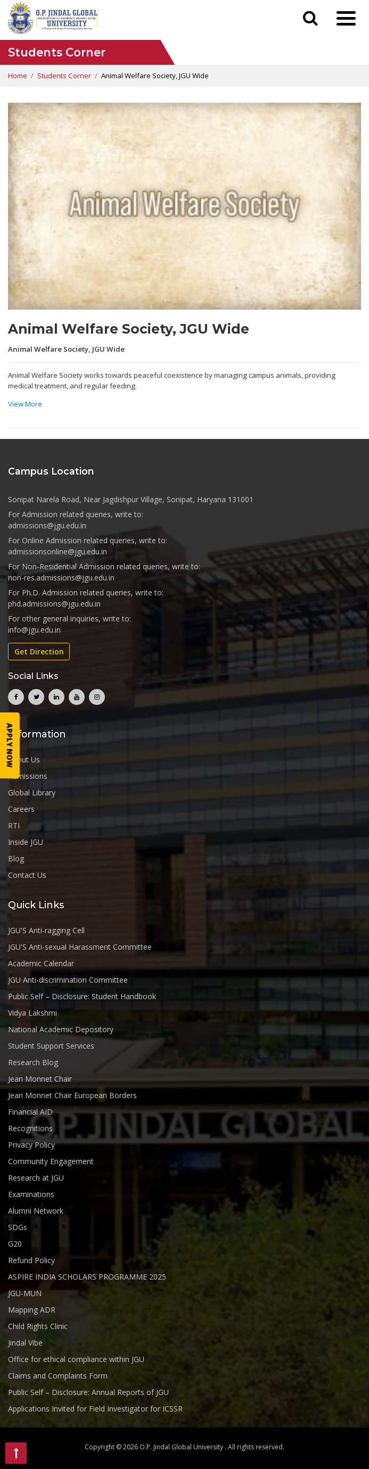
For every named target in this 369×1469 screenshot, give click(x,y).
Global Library (31, 792)
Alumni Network (35, 1211)
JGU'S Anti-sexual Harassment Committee (80, 947)
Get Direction (39, 651)
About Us (24, 759)
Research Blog (33, 1062)
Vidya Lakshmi (32, 1013)
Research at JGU (36, 1178)
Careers (21, 809)
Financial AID (30, 1112)
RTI (14, 825)
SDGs (17, 1227)
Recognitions (30, 1128)
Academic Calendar (41, 963)
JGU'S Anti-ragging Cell (46, 930)
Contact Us (27, 875)
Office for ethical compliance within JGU (76, 1359)
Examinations (31, 1194)
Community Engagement (51, 1161)
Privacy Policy (31, 1145)
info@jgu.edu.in (34, 630)
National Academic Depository (60, 1029)
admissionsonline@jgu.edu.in (57, 551)
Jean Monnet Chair (40, 1079)
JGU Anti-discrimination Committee (68, 980)
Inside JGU (25, 842)
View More (25, 404)
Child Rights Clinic (38, 1326)
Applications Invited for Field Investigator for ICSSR (95, 1409)
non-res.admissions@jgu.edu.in (61, 577)
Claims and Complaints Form (58, 1376)
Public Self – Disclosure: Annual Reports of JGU (88, 1392)
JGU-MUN (25, 1293)
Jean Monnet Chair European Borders (72, 1095)
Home (17, 75)
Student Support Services (51, 1046)
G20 (15, 1244)
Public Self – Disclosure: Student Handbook (82, 996)
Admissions (27, 776)
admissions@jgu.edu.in (47, 525)
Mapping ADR (31, 1310)
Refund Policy (31, 1260)
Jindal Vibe (25, 1343)
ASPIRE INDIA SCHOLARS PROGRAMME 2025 (87, 1277)
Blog (16, 858)
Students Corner (64, 75)
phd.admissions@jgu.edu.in (54, 604)
